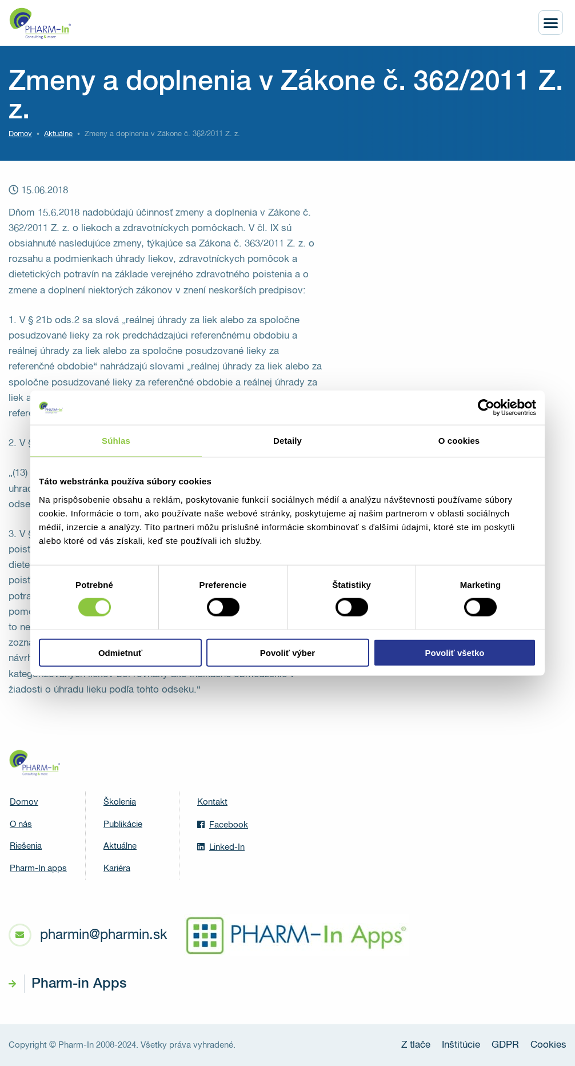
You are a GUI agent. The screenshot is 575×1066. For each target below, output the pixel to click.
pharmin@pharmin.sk (103, 935)
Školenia (119, 802)
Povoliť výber (287, 652)
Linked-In (221, 847)
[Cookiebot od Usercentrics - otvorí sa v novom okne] (486, 407)
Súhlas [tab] (116, 441)
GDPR (505, 1045)
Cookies (548, 1045)
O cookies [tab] (459, 441)
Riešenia (26, 846)
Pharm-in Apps (78, 984)
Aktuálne (120, 846)
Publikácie (122, 824)
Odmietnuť (120, 652)
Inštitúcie (461, 1045)
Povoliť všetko (455, 652)
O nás (21, 824)
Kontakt (212, 802)
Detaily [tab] (287, 441)
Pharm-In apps (38, 868)
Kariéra (116, 868)
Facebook (222, 824)
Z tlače (415, 1045)
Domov (20, 134)
